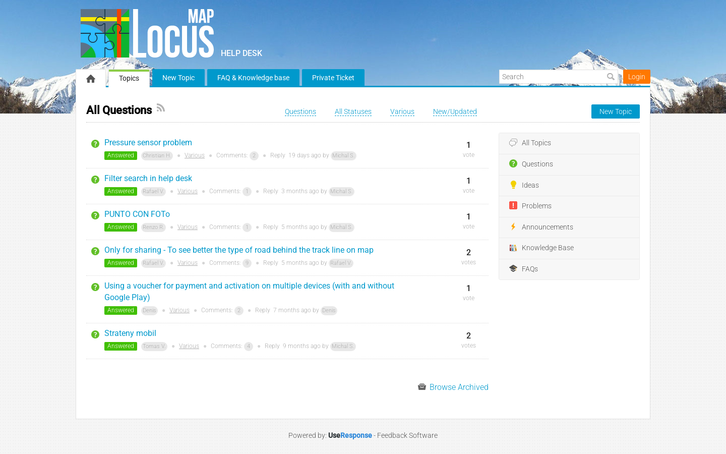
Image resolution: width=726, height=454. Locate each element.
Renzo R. (153, 227)
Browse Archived (453, 387)
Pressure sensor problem (148, 142)
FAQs (523, 268)
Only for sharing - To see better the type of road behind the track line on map (239, 250)
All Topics (530, 143)
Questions (531, 163)
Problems (530, 205)
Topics (129, 78)
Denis (149, 310)
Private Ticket (333, 78)
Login (636, 77)
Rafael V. (153, 191)
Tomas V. (154, 346)
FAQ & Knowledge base (253, 78)
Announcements (541, 227)
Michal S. (343, 155)
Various (195, 155)
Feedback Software (407, 435)
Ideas (524, 185)
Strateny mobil (130, 333)
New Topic (178, 78)
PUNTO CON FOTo (137, 214)
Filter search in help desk (148, 178)
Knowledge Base (541, 248)
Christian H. (157, 155)
